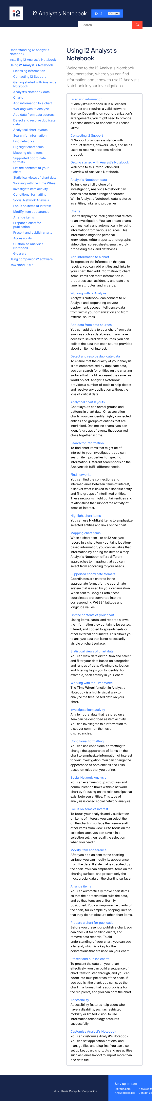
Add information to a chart (32, 103)
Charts (18, 97)
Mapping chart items (28, 153)
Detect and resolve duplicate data (95, 356)
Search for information (30, 135)
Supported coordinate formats (92, 574)
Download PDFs (21, 265)
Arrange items (23, 217)
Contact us (145, 1092)
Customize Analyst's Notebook (93, 1031)
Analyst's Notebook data (31, 92)
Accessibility (22, 238)
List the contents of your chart (92, 615)
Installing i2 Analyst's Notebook (33, 60)
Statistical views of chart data (34, 177)
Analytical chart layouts (30, 130)
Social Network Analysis (31, 200)
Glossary (19, 253)
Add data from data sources (33, 115)
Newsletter (145, 1088)
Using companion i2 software (31, 259)
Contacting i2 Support (29, 76)
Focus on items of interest (32, 206)
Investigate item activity (30, 189)
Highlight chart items (28, 147)
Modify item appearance (31, 212)
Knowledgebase (125, 1092)
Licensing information (29, 71)
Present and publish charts (32, 232)
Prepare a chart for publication (27, 225)
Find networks (23, 141)
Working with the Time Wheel (34, 183)
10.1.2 (107, 14)
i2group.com (123, 1088)
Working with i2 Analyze (31, 109)
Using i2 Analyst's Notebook (31, 65)
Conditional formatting (30, 194)
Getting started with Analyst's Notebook (99, 162)
